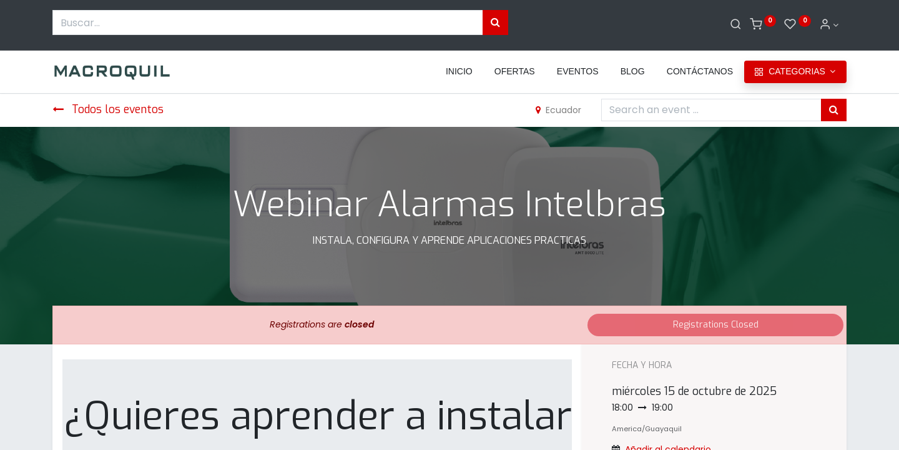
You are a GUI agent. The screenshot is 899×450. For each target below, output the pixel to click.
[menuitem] (459, 72)
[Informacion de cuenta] (829, 25)
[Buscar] (736, 25)
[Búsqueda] (495, 22)
